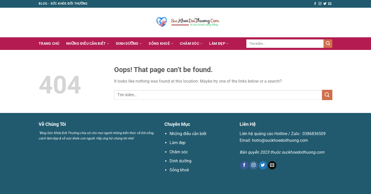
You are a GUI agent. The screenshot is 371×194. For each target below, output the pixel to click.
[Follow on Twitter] (324, 4)
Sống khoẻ (161, 43)
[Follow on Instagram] (320, 4)
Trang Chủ (49, 43)
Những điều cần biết (87, 43)
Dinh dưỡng (129, 43)
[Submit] (328, 43)
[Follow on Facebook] (315, 4)
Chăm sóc (191, 43)
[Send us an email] (329, 4)
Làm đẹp (219, 43)
